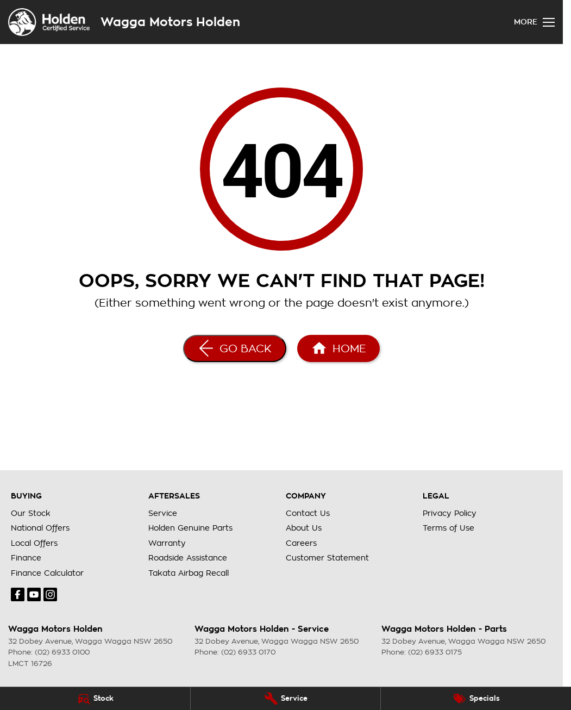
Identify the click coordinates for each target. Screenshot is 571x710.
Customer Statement (327, 558)
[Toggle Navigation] (534, 22)
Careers (301, 543)
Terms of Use (448, 528)
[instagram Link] (50, 594)
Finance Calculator (47, 573)
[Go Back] (234, 348)
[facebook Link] (17, 594)
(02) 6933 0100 (62, 652)
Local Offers (34, 543)
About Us (304, 528)
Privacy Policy (449, 513)
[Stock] (95, 698)
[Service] (286, 698)
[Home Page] (338, 348)
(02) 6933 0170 (248, 652)
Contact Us (308, 513)
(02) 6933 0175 (435, 652)
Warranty (167, 543)
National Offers (40, 528)
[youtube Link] (34, 594)
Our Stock (31, 513)
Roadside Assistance (187, 558)
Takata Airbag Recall (188, 573)
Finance (26, 558)
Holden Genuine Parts (190, 528)
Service (162, 513)
